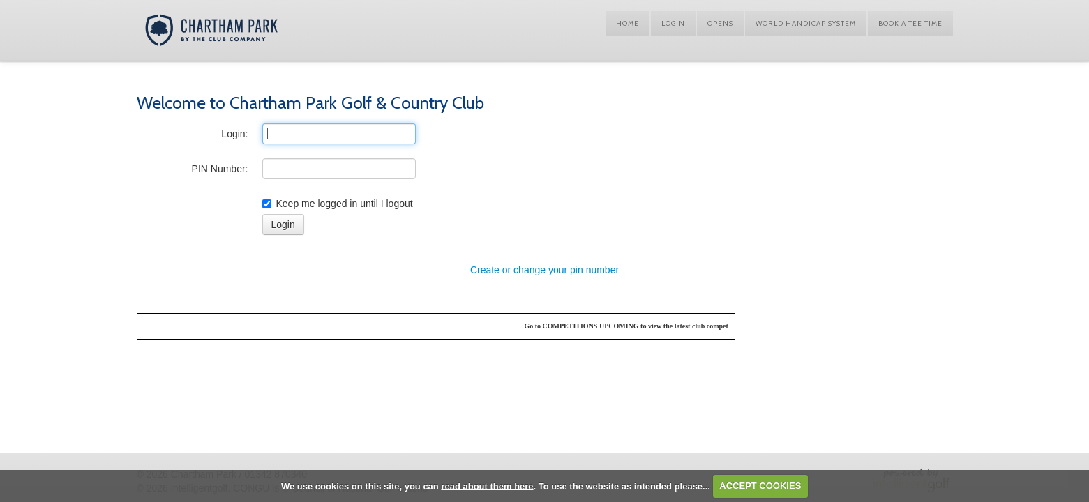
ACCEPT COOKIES (760, 485)
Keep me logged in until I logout (337, 203)
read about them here (487, 485)
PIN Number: (220, 168)
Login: (234, 133)
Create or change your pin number (544, 269)
